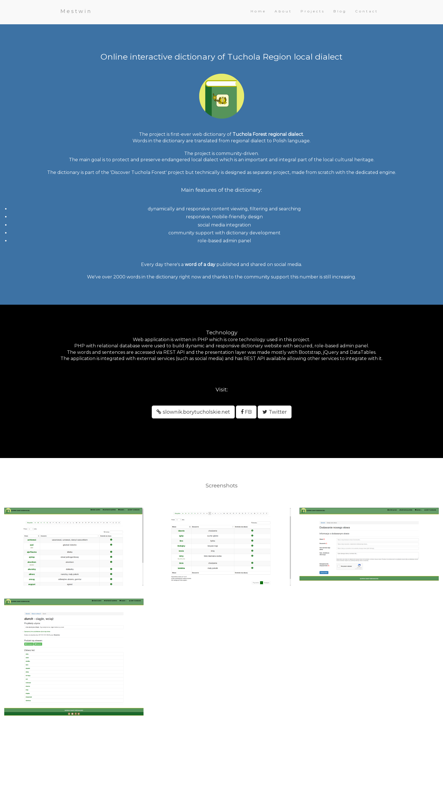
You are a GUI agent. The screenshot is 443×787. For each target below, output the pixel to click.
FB (246, 412)
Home (258, 11)
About (283, 11)
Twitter (274, 412)
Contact (366, 11)
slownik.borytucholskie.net (193, 412)
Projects (313, 11)
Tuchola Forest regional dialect (268, 134)
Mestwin (76, 11)
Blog (340, 11)
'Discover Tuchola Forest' (138, 172)
